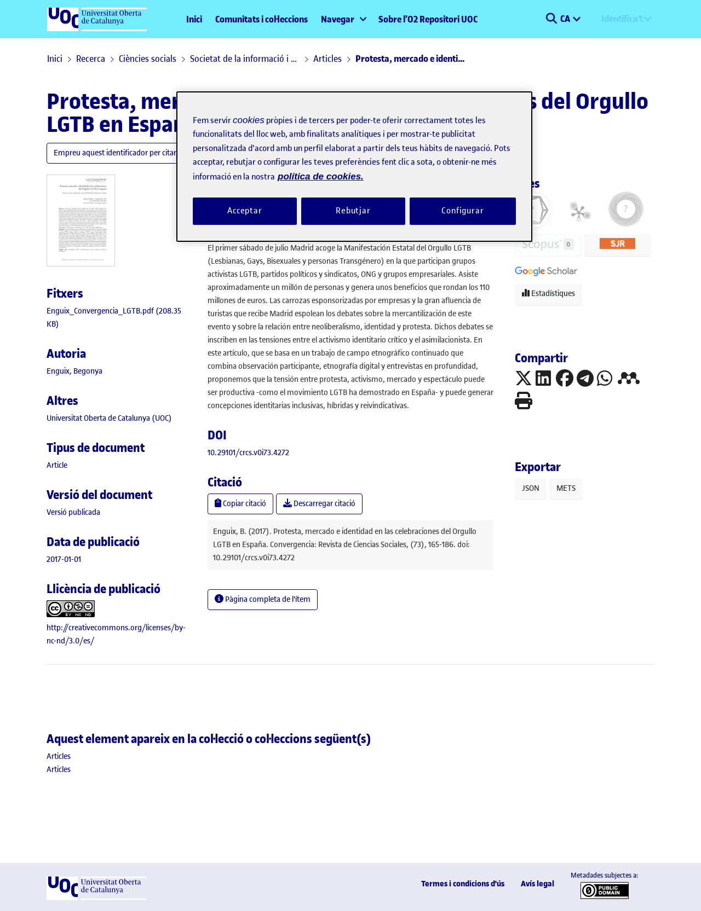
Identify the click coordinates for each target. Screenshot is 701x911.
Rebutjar (353, 210)
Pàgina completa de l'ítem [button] (263, 599)
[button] (551, 19)
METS (566, 488)
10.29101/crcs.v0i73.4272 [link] (248, 453)
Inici (194, 19)
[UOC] (96, 897)
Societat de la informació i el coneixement (245, 59)
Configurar (462, 210)
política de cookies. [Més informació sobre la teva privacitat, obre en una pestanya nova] (321, 176)
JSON (530, 488)
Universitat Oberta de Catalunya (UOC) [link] (109, 418)
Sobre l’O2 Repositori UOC (428, 19)
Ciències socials (147, 59)
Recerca (90, 59)
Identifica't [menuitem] (622, 19)
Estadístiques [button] (548, 293)
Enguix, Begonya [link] (74, 371)
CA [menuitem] (566, 19)
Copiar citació (240, 503)
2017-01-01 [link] (64, 559)
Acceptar (244, 210)
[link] (57, 465)
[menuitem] (343, 19)
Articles (327, 59)
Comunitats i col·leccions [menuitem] (261, 19)
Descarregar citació (319, 503)
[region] (354, 166)
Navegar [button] (337, 19)
